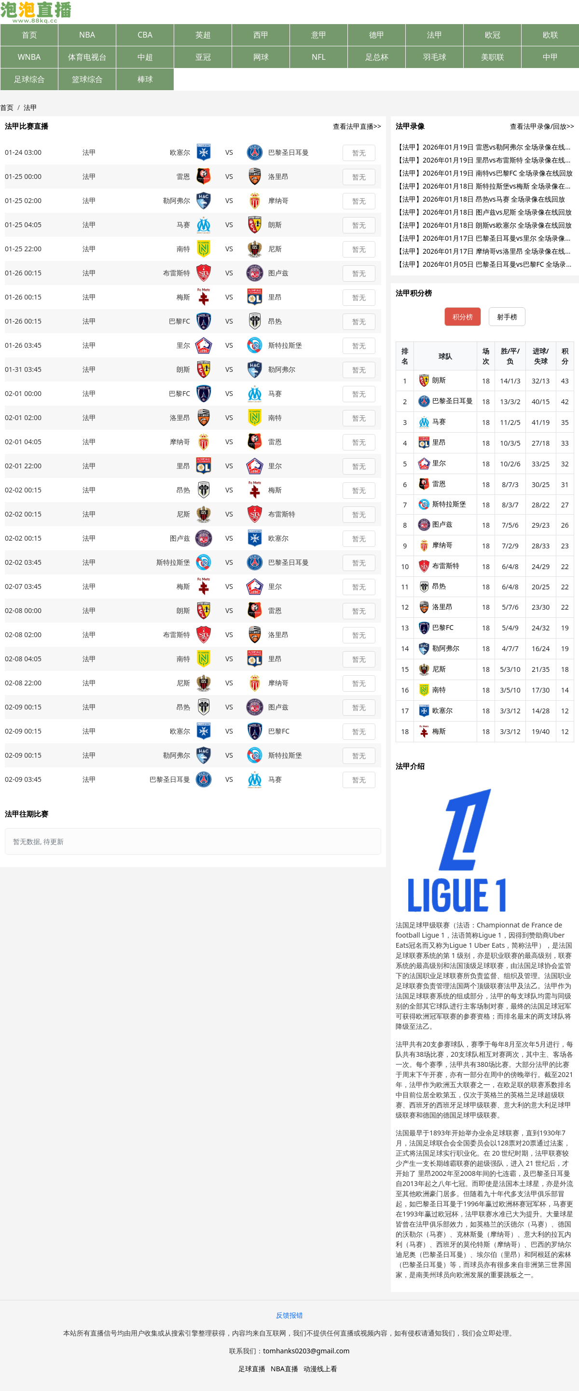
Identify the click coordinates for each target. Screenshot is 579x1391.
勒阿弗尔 (438, 648)
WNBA (29, 57)
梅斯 (432, 731)
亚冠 (203, 57)
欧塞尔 (435, 710)
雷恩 (432, 483)
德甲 (377, 34)
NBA (87, 34)
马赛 (432, 421)
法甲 (434, 34)
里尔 (432, 462)
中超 (145, 57)
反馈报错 (289, 1315)
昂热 (432, 585)
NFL (319, 57)
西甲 (261, 34)
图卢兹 (435, 524)
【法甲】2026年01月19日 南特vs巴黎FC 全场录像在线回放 (484, 172)
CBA (145, 34)
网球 (261, 57)
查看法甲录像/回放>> (542, 126)
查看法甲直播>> (357, 126)
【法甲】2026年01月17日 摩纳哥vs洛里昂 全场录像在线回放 (487, 251)
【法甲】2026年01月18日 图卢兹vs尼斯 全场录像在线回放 (484, 212)
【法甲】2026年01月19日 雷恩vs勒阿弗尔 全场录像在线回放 (487, 146)
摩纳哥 (435, 544)
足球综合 (29, 79)
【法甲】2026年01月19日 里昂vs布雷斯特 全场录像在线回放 (487, 159)
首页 (29, 34)
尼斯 (432, 668)
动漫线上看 (320, 1368)
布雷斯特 (438, 565)
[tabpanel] (485, 541)
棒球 (145, 79)
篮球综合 (87, 79)
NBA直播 (284, 1368)
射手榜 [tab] (507, 316)
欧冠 (492, 34)
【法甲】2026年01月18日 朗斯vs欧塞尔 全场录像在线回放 (484, 225)
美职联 (492, 57)
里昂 (432, 442)
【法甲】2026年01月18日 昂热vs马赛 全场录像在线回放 (480, 199)
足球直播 (251, 1368)
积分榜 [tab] (463, 316)
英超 (203, 34)
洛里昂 (435, 606)
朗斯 (432, 379)
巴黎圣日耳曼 (445, 400)
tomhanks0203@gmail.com (306, 1350)
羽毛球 (434, 57)
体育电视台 (87, 57)
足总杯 (376, 57)
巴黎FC (436, 627)
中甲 (550, 57)
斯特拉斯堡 (442, 503)
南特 (432, 689)
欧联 (550, 34)
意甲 (319, 34)
